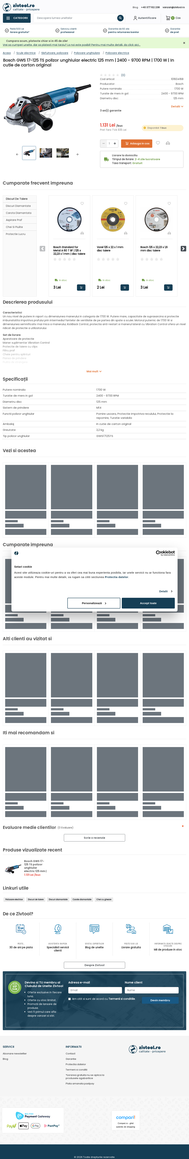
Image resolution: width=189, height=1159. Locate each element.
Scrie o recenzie (94, 838)
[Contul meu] (144, 18)
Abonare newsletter (15, 1053)
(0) (123, 75)
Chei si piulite (14, 227)
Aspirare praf (14, 220)
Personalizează (94, 602)
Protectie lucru (15, 234)
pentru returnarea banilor (123, 32)
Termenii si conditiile (122, 999)
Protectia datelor (76, 1064)
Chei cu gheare (104, 899)
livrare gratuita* (19, 32)
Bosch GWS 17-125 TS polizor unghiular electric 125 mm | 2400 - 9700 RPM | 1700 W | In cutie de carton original (35, 872)
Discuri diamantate (18, 206)
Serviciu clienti (69, 28)
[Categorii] (17, 18)
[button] (17, 154)
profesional (67, 32)
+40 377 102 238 (150, 7)
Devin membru (160, 1000)
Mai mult (92, 371)
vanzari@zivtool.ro (174, 7)
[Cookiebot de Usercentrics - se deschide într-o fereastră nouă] (158, 553)
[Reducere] (103, 143)
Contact (70, 1053)
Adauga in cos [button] (81, 287)
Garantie (175, 28)
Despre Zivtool (94, 965)
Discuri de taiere (17, 199)
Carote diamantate (82, 899)
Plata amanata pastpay (80, 1083)
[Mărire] (114, 143)
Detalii (163, 591)
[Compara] (168, 143)
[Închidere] (184, 43)
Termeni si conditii (76, 1069)
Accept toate (148, 602)
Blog (135, 7)
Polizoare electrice (14, 899)
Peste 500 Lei (17, 28)
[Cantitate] (109, 143)
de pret (174, 32)
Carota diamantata (18, 213)
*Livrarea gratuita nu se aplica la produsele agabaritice (85, 1077)
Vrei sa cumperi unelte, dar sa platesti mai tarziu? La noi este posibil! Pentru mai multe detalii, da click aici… (71, 45)
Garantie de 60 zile (118, 28)
